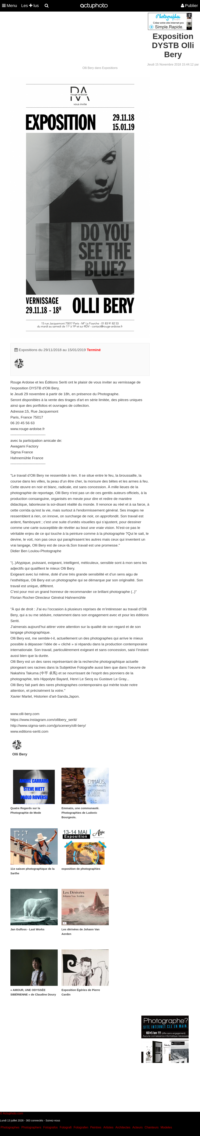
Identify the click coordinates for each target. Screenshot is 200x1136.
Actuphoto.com (13, 1113)
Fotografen (81, 1127)
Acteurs (137, 1127)
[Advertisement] (77, 39)
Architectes (122, 1127)
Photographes (10, 1127)
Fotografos (50, 1127)
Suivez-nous (53, 1120)
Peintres (95, 1127)
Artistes (108, 1127)
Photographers (31, 1127)
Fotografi (66, 1127)
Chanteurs (152, 1127)
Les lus (30, 5)
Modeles (166, 1127)
